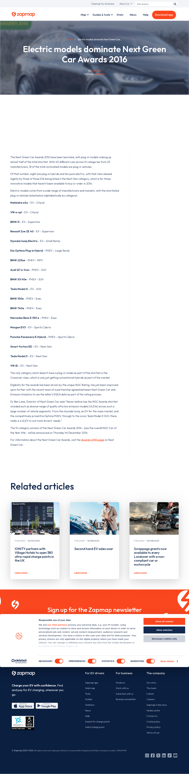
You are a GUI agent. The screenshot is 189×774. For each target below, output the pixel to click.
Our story (151, 682)
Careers (150, 699)
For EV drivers (94, 673)
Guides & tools (101, 14)
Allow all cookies (164, 728)
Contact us (152, 715)
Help (146, 14)
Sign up (94, 641)
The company (155, 673)
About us (124, 3)
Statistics (89, 704)
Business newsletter (126, 699)
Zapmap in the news (156, 704)
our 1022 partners (57, 731)
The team (151, 688)
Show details (167, 768)
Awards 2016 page (92, 440)
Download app (164, 14)
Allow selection (164, 737)
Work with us (122, 688)
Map (83, 14)
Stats (120, 14)
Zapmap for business (102, 3)
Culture (150, 693)
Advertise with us (124, 693)
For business (124, 673)
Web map (90, 688)
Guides (88, 699)
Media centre (153, 710)
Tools (87, 693)
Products (120, 682)
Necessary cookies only (164, 745)
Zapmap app (91, 682)
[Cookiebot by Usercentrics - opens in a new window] (19, 768)
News (133, 14)
